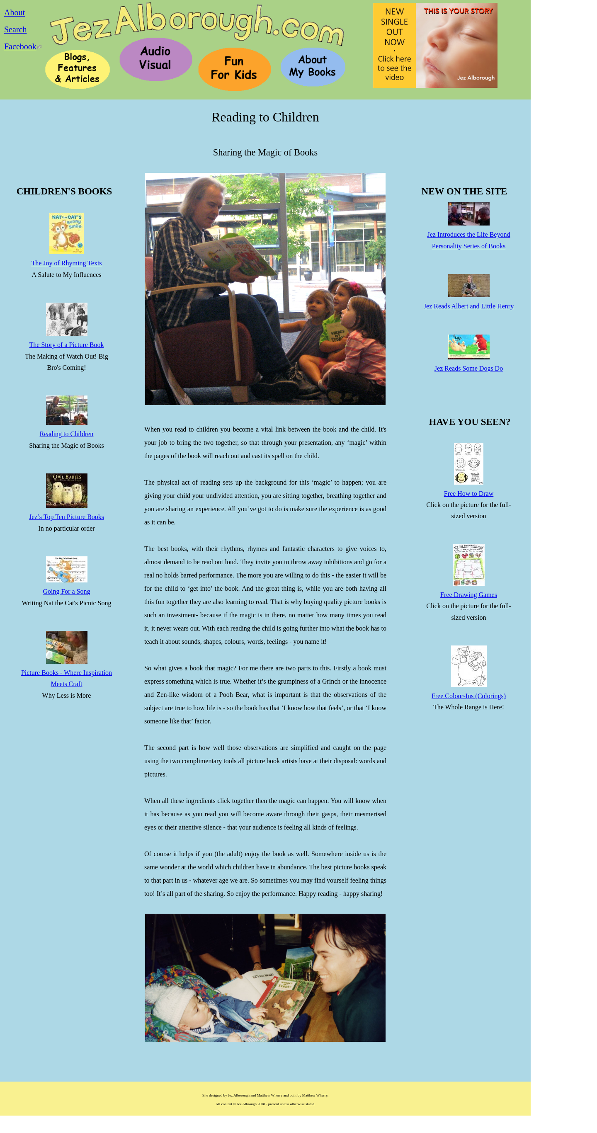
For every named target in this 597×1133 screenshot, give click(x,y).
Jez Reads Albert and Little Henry (469, 306)
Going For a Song (66, 591)
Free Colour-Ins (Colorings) (469, 695)
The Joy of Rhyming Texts (66, 263)
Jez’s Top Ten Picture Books (66, 516)
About (14, 12)
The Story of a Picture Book (66, 344)
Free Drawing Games (468, 594)
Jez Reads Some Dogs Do (468, 368)
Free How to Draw (469, 493)
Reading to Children (67, 433)
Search (15, 29)
